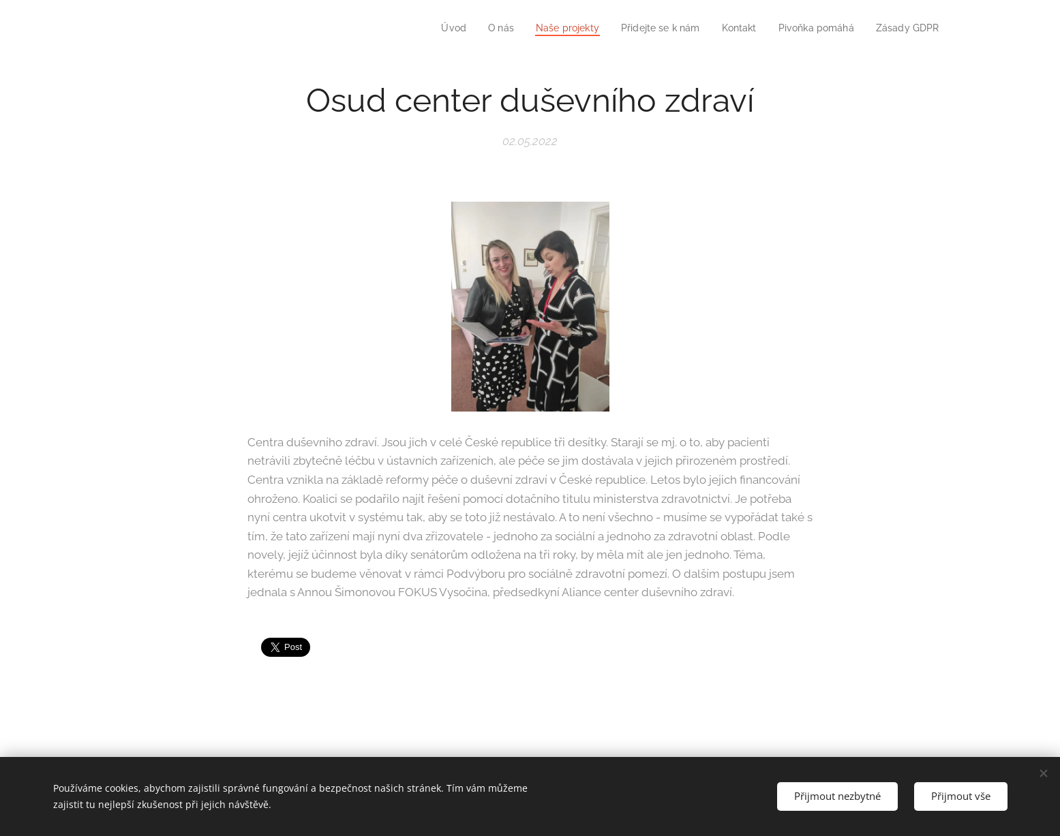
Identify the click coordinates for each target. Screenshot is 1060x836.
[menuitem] (432, 28)
